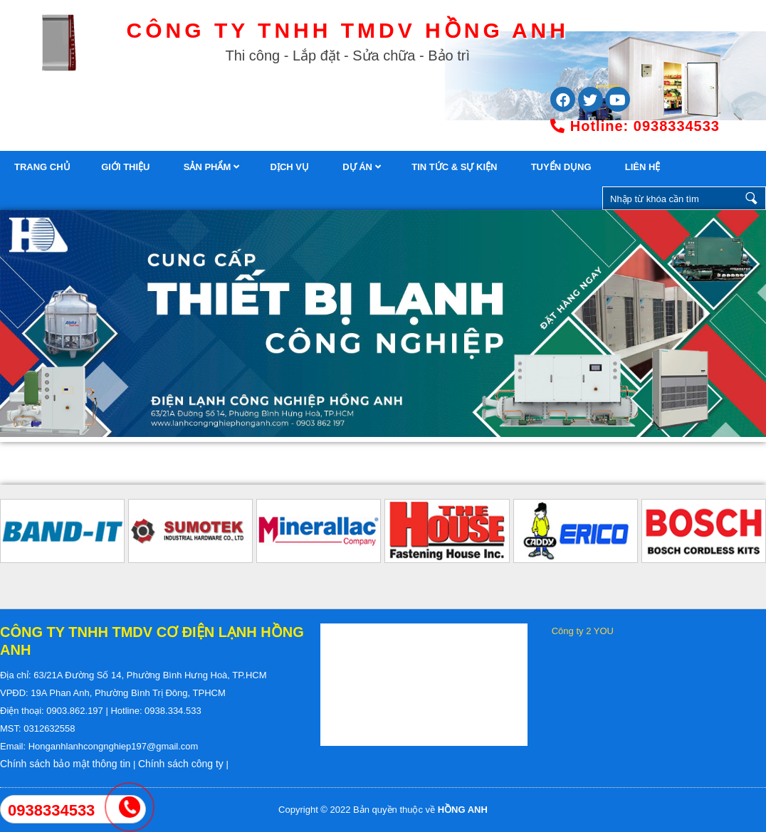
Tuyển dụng (562, 167)
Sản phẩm (211, 167)
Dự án (361, 167)
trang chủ (42, 167)
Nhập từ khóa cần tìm (752, 198)
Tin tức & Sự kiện (455, 167)
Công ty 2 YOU (583, 631)
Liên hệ (644, 167)
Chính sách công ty (181, 763)
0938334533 (635, 126)
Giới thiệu (126, 167)
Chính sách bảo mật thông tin (65, 763)
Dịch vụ (291, 167)
